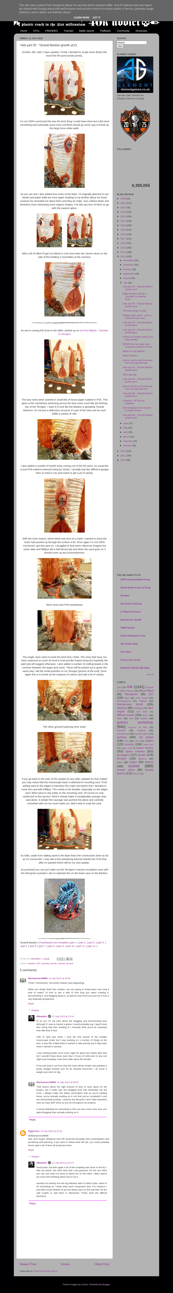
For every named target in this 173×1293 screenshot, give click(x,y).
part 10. (70, 946)
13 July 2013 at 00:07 (68, 1082)
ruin (126, 741)
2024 (123, 207)
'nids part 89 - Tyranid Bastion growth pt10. (138, 416)
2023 (123, 212)
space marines (135, 751)
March (126, 436)
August (127, 278)
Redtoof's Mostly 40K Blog (134, 668)
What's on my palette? (134, 351)
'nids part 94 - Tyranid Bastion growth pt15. (138, 323)
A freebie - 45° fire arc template (134, 402)
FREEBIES (51, 30)
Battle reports (86, 30)
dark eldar (141, 712)
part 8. (51, 946)
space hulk (127, 748)
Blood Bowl (146, 690)
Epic (127, 698)
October (127, 269)
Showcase (141, 30)
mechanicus (123, 734)
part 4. (101, 942)
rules (137, 741)
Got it (97, 17)
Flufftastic (105, 30)
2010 (123, 460)
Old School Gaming (131, 603)
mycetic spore (141, 734)
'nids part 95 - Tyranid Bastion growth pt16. (138, 305)
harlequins (132, 727)
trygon (133, 762)
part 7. (42, 946)
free (131, 718)
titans (119, 762)
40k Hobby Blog (129, 644)
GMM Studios (127, 627)
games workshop (135, 722)
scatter (149, 740)
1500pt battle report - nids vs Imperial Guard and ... (137, 316)
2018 (123, 234)
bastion (31, 963)
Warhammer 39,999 (130, 619)
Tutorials (68, 30)
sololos (84, 1284)
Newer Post (28, 1264)
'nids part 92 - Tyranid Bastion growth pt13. (138, 368)
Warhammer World (130, 704)
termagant (123, 754)
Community (123, 30)
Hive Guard (142, 698)
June (126, 423)
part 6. (33, 946)
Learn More (81, 17)
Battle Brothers (130, 355)
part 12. (92, 946)
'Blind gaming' (130, 374)
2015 (123, 247)
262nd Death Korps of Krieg (135, 587)
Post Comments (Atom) (45, 1271)
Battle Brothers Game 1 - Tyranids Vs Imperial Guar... (135, 296)
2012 (123, 451)
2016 (123, 243)
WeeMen (125, 595)
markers (141, 730)
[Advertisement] (135, 518)
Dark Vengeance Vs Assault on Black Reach (137, 409)
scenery (45, 963)
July (125, 282)
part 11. (81, 946)
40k (130, 687)
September (129, 273)
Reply (31, 1003)
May (125, 427)
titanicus (142, 758)
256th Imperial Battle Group (135, 579)
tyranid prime (126, 769)
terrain (53, 963)
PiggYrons (34, 1131)
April (125, 432)
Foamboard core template (53, 942)
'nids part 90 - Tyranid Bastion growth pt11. (138, 394)
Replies (35, 1010)
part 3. (91, 942)
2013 (123, 256)
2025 (123, 203)
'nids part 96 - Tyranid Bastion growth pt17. (138, 288)
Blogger (106, 1284)
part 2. (82, 942)
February (128, 441)
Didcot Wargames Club (132, 635)
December (128, 260)
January (127, 445)
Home (23, 30)
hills (145, 727)
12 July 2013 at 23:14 (63, 1016)
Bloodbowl (131, 694)
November (128, 264)
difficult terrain (125, 714)
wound (136, 773)
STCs (36, 30)
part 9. (60, 946)
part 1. (73, 942)
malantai (121, 730)
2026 (123, 198)
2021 (123, 221)
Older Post (101, 1264)
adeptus (122, 707)
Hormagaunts (124, 701)
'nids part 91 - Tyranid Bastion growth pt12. (138, 380)
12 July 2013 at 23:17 (63, 1163)
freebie (144, 718)
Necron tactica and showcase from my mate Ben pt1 (137, 387)
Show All (150, 675)
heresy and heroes (130, 660)
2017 (123, 238)
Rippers (143, 701)
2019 (123, 229)
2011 (123, 455)
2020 (123, 225)
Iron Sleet (125, 651)
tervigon (122, 758)
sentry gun (148, 744)
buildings (137, 708)
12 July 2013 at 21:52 (51, 1131)
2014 (123, 252)
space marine (144, 747)
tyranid (69, 963)
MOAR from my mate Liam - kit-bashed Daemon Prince (137, 345)
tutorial (61, 963)
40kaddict (41, 1016)
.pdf (119, 687)
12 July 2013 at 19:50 (59, 978)
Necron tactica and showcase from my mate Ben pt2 (137, 361)
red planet (146, 737)
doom (145, 715)
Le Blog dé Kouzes (130, 611)
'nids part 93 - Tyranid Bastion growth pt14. (138, 331)
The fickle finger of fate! (134, 311)
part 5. (24, 946)
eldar (119, 718)
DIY (38, 963)
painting (122, 737)
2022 (123, 216)
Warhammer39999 (37, 978)
